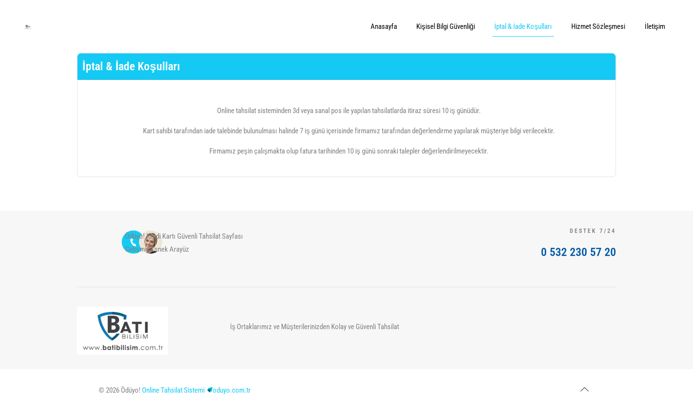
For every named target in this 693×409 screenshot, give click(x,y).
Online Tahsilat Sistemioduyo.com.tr (196, 390)
